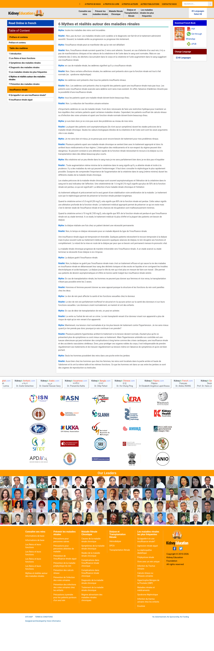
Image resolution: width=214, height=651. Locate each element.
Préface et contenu (17, 42)
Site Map (29, 645)
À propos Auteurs (130, 4)
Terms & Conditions (44, 645)
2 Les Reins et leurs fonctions (22, 58)
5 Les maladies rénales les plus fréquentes (28, 72)
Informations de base (34, 564)
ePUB (193, 44)
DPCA (112, 573)
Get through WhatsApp (194, 36)
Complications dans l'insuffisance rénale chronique (90, 591)
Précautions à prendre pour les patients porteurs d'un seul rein (64, 625)
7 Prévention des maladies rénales (24, 84)
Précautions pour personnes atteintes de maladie (63, 576)
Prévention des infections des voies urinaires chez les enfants (64, 615)
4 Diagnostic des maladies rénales (24, 67)
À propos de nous (93, 4)
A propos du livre (111, 4)
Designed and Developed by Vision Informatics (43, 649)
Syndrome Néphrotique (147, 622)
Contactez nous (169, 4)
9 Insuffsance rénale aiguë (20, 100)
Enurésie (141, 634)
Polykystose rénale (145, 585)
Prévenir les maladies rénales (100, 12)
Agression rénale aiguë (147, 573)
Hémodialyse (115, 569)
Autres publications (150, 4)
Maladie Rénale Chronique (116, 12)
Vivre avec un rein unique (148, 589)
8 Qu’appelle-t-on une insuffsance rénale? (27, 95)
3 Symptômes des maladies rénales (25, 63)
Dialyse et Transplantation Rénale (131, 13)
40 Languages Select (197, 12)
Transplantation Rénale (119, 578)
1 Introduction (15, 54)
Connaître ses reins (85, 12)
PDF (193, 29)
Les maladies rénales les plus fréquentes (147, 13)
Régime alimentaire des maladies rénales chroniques (91, 625)
